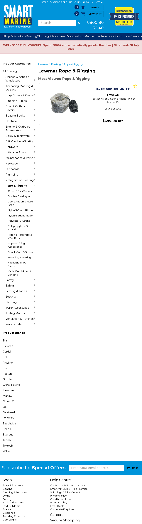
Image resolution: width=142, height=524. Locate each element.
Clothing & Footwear (15, 492)
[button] (88, 2)
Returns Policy (58, 502)
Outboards (20, 169)
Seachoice (9, 423)
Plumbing (20, 174)
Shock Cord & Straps (20, 252)
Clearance (9, 512)
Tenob (7, 440)
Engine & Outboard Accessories (20, 128)
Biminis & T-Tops (20, 101)
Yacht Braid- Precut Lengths (19, 273)
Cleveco (8, 346)
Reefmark (9, 412)
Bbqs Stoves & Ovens (20, 95)
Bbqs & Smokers (14, 36)
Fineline (8, 362)
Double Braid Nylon (19, 196)
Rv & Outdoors (11, 505)
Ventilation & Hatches (20, 318)
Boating (56, 64)
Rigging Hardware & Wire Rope (20, 236)
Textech (8, 445)
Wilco (6, 451)
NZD (99, 2)
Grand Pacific (11, 384)
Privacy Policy (58, 495)
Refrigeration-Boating (20, 180)
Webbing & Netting (19, 257)
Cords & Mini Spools (20, 191)
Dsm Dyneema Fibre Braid (20, 203)
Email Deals (57, 505)
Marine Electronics (14, 502)
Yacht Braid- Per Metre (17, 264)
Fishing (7, 499)
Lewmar (8, 390)
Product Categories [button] (17, 63)
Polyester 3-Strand (19, 220)
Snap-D (7, 429)
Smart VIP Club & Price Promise (69, 488)
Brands (7, 509)
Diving (6, 495)
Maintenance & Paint (20, 158)
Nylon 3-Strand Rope (20, 210)
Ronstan (8, 418)
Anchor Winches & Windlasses (20, 78)
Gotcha (7, 379)
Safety (20, 280)
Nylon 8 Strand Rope (20, 215)
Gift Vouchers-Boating (20, 141)
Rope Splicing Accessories (16, 245)
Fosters (7, 373)
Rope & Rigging (20, 185)
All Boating (10, 71)
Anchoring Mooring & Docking (20, 87)
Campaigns (9, 519)
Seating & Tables (20, 291)
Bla (5, 340)
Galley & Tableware (20, 136)
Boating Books (20, 115)
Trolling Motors (20, 313)
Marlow (7, 396)
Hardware (20, 147)
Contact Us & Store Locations (67, 485)
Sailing (20, 285)
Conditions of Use (60, 499)
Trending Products (14, 516)
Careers (56, 515)
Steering (20, 302)
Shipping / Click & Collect (65, 492)
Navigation (20, 163)
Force (6, 368)
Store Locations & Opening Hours (60, 2)
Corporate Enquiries (62, 509)
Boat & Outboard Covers (20, 108)
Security (20, 296)
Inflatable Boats (20, 152)
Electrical (20, 121)
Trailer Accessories (20, 307)
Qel (5, 407)
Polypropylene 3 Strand (18, 228)
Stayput (8, 434)
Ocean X (8, 401)
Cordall (7, 351)
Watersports (20, 324)
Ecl (5, 357)
